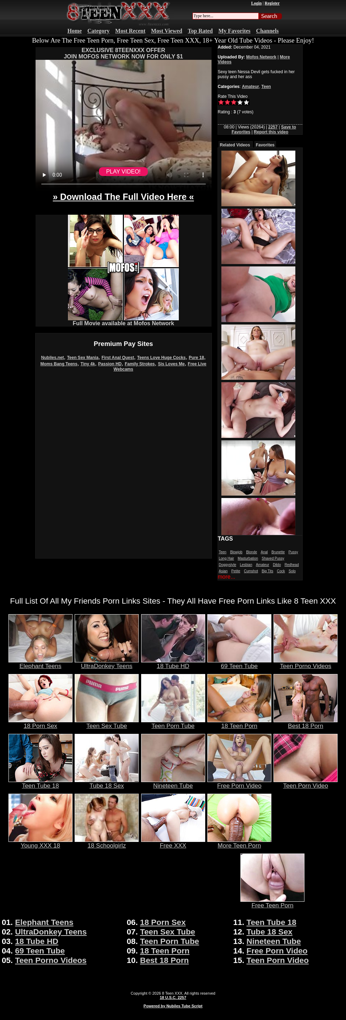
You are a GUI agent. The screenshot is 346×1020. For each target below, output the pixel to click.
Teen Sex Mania (82, 357)
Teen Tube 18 (40, 782)
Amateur (250, 86)
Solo (292, 571)
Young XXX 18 (40, 842)
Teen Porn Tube (173, 723)
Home (74, 31)
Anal (264, 552)
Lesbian (246, 565)
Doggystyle (227, 565)
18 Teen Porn (239, 723)
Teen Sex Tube (107, 723)
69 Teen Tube (239, 663)
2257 (273, 127)
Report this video (271, 132)
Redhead (291, 565)
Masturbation (248, 558)
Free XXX (173, 842)
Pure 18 (196, 357)
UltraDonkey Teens (107, 663)
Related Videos (235, 145)
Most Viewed (166, 31)
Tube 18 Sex (107, 782)
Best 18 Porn (305, 723)
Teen (266, 86)
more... (226, 577)
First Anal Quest (117, 357)
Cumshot (251, 571)
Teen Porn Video (305, 782)
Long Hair (226, 558)
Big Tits (267, 571)
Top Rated (200, 31)
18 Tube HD (173, 663)
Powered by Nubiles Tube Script (173, 1006)
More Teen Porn (239, 842)
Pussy (293, 552)
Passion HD (110, 363)
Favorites (265, 145)
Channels (267, 31)
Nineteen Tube (173, 782)
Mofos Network (261, 57)
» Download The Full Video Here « (123, 197)
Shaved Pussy (273, 558)
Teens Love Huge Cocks (161, 357)
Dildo (277, 565)
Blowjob (236, 552)
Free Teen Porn (272, 902)
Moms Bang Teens (58, 363)
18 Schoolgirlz (107, 842)
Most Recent (130, 31)
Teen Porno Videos (305, 663)
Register (272, 3)
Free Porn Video (239, 782)
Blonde (251, 552)
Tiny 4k (88, 363)
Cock (281, 571)
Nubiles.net (52, 357)
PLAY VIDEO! (123, 172)
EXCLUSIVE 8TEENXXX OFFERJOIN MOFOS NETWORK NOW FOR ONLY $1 (123, 53)
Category (98, 31)
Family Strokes (140, 363)
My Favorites (235, 31)
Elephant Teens (40, 663)
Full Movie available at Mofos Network (123, 320)
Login (256, 3)
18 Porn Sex (40, 723)
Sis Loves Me (171, 363)
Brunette (278, 552)
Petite (235, 571)
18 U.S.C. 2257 (173, 997)
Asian (223, 571)
